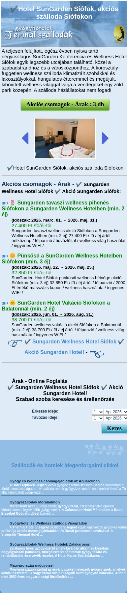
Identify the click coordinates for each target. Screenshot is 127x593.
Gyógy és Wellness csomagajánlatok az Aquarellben (55, 481)
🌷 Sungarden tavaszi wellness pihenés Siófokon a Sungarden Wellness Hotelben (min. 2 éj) (63, 208)
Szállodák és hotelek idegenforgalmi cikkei (64, 465)
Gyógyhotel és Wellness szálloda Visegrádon (48, 523)
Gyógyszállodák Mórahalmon (35, 502)
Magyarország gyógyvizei (31, 565)
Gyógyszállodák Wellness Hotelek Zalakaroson (50, 544)
